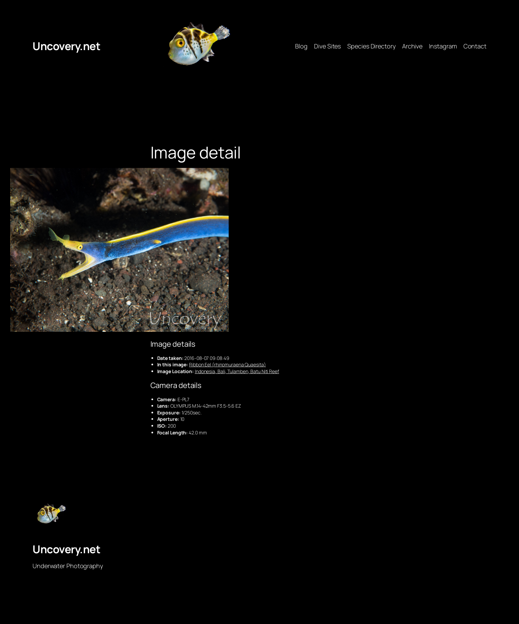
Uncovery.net (66, 46)
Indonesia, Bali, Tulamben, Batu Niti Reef (237, 371)
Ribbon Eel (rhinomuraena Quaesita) (227, 364)
